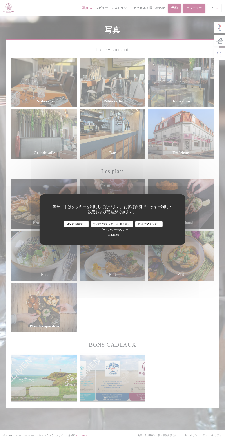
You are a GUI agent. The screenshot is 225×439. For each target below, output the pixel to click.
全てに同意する (76, 224)
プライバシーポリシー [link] (114, 229)
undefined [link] (113, 234)
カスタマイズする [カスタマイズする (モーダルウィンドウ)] (149, 224)
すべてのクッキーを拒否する (112, 224)
